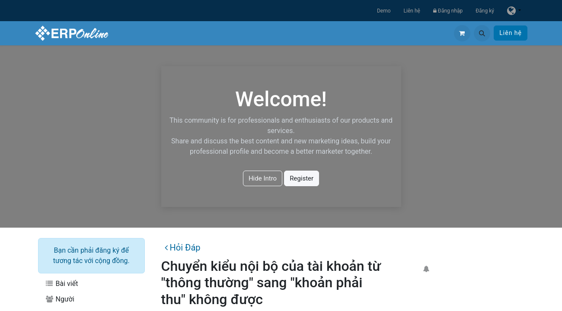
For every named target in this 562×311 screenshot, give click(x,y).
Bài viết (61, 283)
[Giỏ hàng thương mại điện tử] (462, 33)
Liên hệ (412, 11)
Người (59, 299)
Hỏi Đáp (182, 247)
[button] (482, 33)
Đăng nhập (448, 11)
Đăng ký (485, 11)
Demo (384, 11)
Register (301, 178)
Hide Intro (263, 178)
